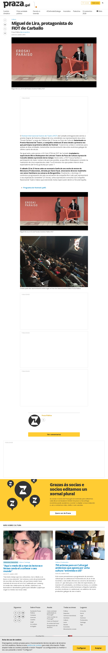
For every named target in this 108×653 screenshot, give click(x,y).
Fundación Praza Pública (35, 612)
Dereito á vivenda (36, 12)
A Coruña (83, 611)
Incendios (67, 11)
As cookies (33, 624)
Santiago (27, 562)
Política (66, 611)
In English (33, 626)
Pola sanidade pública (22, 12)
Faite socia (95, 3)
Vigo (81, 625)
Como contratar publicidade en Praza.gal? (52, 613)
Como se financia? (52, 621)
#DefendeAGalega (54, 11)
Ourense (83, 618)
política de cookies (34, 645)
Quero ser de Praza (63, 513)
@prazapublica (25, 32)
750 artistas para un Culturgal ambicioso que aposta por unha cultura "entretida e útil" (72, 567)
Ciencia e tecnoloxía (70, 615)
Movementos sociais (70, 629)
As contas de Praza (53, 623)
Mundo (66, 625)
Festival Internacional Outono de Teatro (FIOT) (40, 136)
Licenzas (33, 617)
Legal (32, 622)
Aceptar (98, 648)
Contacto (33, 615)
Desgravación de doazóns (52, 626)
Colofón (32, 620)
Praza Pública (16, 32)
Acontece (66, 618)
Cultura (14, 19)
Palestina (76, 11)
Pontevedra (64, 562)
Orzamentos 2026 (87, 12)
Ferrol (82, 613)
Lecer (65, 622)
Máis (100, 11)
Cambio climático (6, 12)
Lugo (81, 615)
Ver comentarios (54, 434)
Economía (67, 627)
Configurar (81, 648)
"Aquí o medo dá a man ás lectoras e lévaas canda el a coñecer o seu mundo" (22, 568)
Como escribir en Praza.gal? (52, 618)
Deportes (66, 613)
